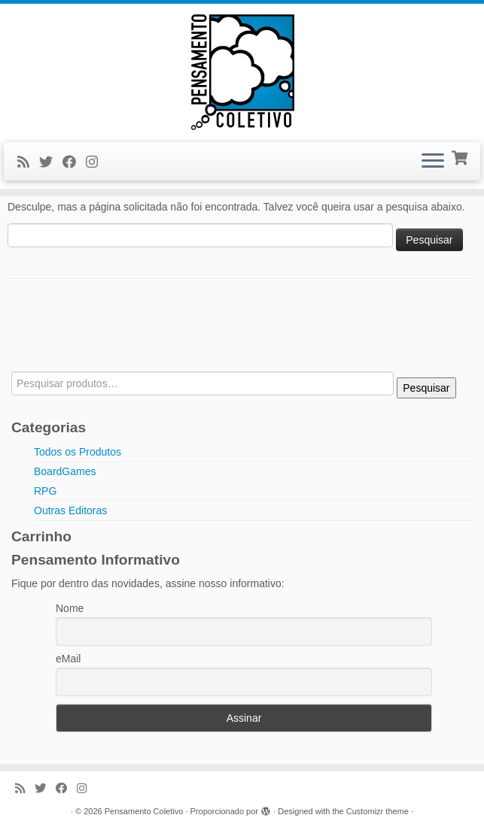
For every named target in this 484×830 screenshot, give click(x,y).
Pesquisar (426, 388)
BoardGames (65, 471)
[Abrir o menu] (433, 161)
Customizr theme (377, 811)
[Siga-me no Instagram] (97, 162)
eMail (68, 659)
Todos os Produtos (77, 452)
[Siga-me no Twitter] (50, 162)
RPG (45, 491)
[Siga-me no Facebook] (74, 162)
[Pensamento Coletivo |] (242, 71)
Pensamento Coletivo (144, 811)
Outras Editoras (70, 510)
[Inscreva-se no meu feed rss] (28, 162)
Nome (70, 608)
